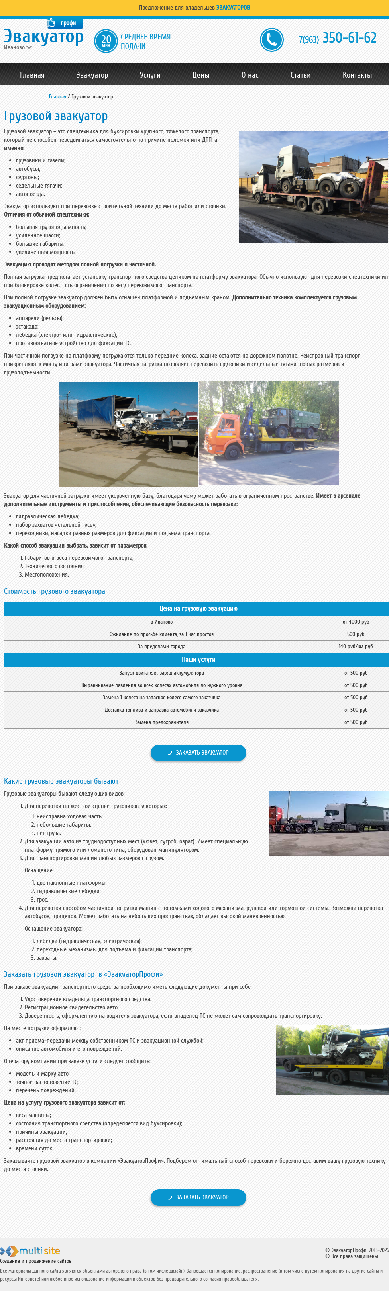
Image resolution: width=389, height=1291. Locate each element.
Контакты (357, 75)
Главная (32, 75)
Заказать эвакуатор (202, 753)
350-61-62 (335, 38)
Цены (201, 75)
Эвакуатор (92, 75)
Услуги (150, 75)
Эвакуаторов (233, 8)
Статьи (301, 75)
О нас (250, 75)
